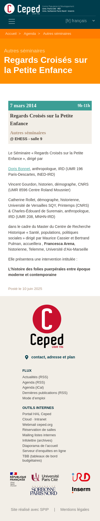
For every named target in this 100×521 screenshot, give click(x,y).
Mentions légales (75, 509)
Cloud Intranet (34, 419)
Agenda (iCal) (33, 387)
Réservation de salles (39, 430)
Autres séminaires (57, 34)
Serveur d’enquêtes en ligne (44, 451)
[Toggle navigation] (11, 21)
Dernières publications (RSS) (44, 393)
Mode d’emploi (33, 398)
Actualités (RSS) (35, 377)
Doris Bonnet (19, 169)
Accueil (11, 34)
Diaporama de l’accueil (40, 446)
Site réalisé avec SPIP (30, 509)
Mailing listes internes (39, 435)
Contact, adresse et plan (50, 357)
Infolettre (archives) (37, 440)
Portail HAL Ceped (36, 414)
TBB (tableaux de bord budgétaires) (39, 458)
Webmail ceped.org (37, 425)
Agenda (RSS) (33, 382)
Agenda (30, 34)
